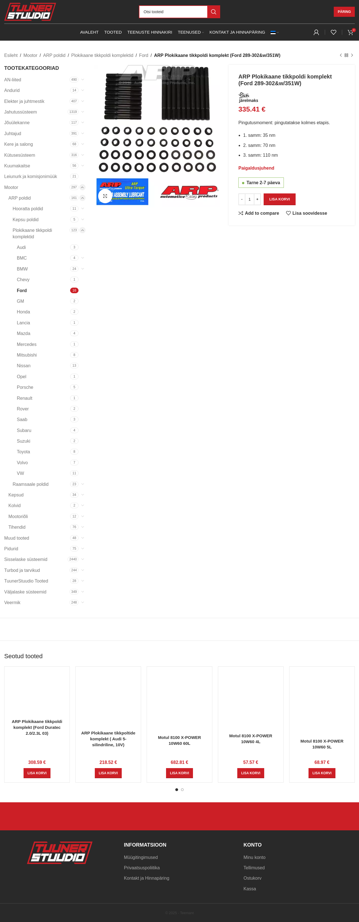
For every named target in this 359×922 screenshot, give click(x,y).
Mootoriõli (18, 516)
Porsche (25, 387)
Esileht (11, 55)
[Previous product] (341, 55)
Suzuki (23, 441)
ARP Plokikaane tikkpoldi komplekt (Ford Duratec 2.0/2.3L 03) (37, 727)
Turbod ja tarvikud (22, 570)
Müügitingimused (141, 857)
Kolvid (14, 505)
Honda (23, 311)
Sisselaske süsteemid (25, 559)
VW (20, 473)
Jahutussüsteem (20, 112)
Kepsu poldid (26, 219)
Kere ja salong (18, 144)
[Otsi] (179, 11)
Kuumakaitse (17, 165)
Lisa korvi (279, 199)
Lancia (23, 322)
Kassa (249, 888)
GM (20, 301)
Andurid (12, 90)
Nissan (24, 365)
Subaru (24, 430)
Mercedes (26, 344)
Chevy (23, 279)
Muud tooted (16, 538)
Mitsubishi (27, 355)
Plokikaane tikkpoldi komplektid (102, 55)
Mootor (30, 55)
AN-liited (12, 79)
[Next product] (352, 55)
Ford (143, 55)
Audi (21, 247)
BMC (22, 258)
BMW (22, 269)
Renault (24, 398)
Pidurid (11, 548)
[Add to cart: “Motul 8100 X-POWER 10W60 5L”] (322, 773)
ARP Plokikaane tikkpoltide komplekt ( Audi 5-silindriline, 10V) (108, 739)
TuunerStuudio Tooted (26, 581)
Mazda (23, 333)
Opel (21, 376)
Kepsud (16, 495)
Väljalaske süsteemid (25, 592)
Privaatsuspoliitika (142, 867)
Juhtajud (12, 133)
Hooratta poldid (28, 208)
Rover (23, 408)
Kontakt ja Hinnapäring (146, 878)
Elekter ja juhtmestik (24, 101)
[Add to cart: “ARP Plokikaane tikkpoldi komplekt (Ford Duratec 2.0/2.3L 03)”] (37, 773)
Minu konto (254, 857)
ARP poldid (54, 55)
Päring (344, 12)
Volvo (22, 462)
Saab (22, 419)
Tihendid (17, 527)
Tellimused (254, 867)
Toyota (23, 451)
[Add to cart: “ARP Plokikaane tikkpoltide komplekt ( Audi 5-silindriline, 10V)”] (108, 773)
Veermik (12, 602)
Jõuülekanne (17, 122)
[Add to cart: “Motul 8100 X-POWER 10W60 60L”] (179, 773)
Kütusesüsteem (19, 155)
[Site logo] (30, 11)
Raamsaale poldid (31, 484)
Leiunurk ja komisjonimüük (30, 176)
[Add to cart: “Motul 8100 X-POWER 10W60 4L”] (250, 773)
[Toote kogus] (249, 199)
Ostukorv (252, 878)
